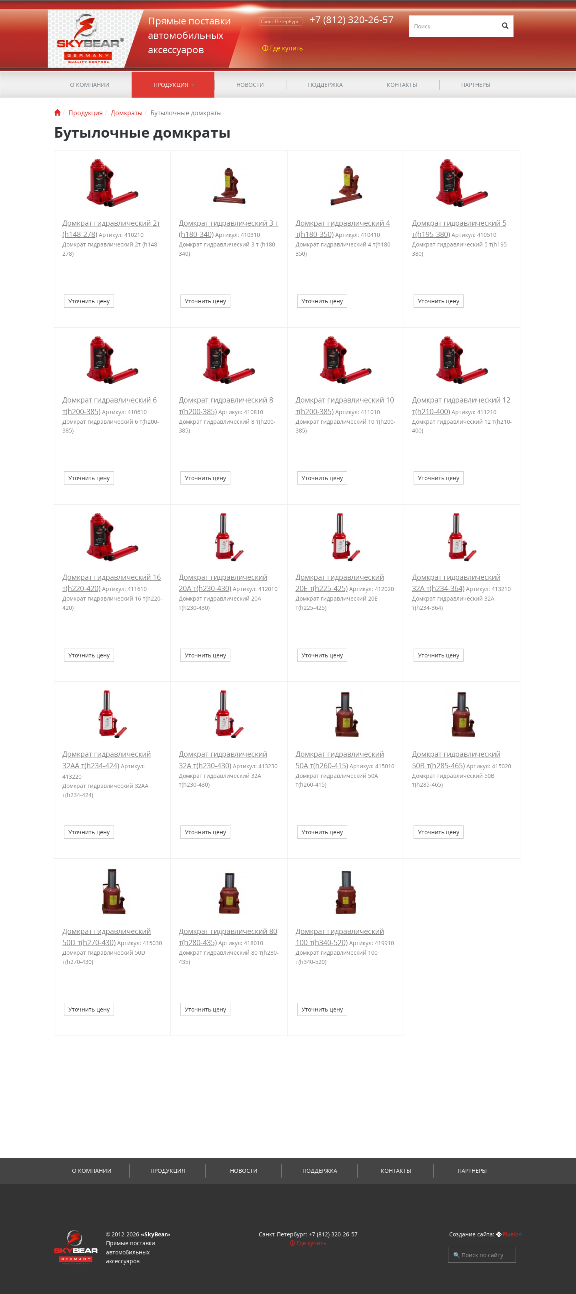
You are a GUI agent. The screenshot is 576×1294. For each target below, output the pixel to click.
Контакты (402, 84)
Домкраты (126, 112)
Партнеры (475, 84)
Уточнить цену (89, 301)
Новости (250, 84)
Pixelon (512, 1234)
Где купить (311, 1243)
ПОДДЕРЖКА (325, 84)
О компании (90, 84)
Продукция (171, 84)
